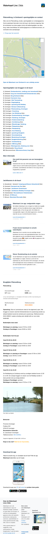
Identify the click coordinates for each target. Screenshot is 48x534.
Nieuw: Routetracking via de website (25, 254)
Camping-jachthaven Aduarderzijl (29, 184)
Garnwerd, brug (16, 98)
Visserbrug (15, 111)
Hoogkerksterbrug (17, 139)
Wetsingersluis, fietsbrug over (20, 146)
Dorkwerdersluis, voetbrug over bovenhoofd (24, 91)
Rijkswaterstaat (41, 77)
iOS (17, 487)
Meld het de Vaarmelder (21, 441)
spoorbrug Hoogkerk (18, 133)
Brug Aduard (18, 148)
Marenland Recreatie (16, 197)
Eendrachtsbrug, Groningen (20, 115)
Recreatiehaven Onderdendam (23, 193)
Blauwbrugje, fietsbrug (19, 124)
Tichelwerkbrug (16, 141)
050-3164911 (17, 435)
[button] (42, 40)
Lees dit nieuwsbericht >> (19, 217)
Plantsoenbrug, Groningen (19, 109)
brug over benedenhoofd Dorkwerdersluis (24, 93)
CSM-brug (15, 143)
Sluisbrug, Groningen (18, 117)
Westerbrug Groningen (19, 137)
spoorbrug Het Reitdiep (18, 104)
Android (22, 487)
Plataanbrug (15, 126)
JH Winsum (13, 195)
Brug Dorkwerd (15, 96)
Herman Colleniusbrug (18, 106)
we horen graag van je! (9, 533)
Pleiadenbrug (16, 128)
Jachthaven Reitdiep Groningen (21, 190)
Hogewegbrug (15, 102)
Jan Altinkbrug (16, 113)
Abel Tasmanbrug (16, 100)
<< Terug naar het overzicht (11, 33)
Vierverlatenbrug (17, 135)
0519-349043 (28, 305)
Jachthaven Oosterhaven (19, 188)
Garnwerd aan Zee (16, 186)
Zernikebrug (15, 122)
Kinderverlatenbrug (18, 120)
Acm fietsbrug (16, 130)
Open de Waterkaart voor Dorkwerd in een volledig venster (21, 82)
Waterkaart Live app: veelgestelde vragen (26, 203)
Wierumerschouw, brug (23, 150)
